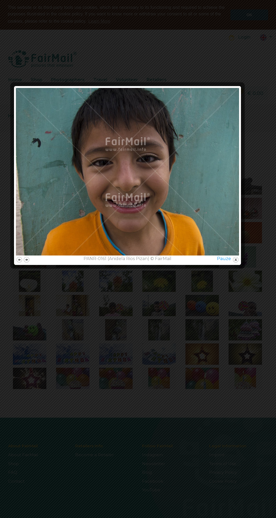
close (246, 343)
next (37, 343)
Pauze (234, 342)
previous (29, 343)
